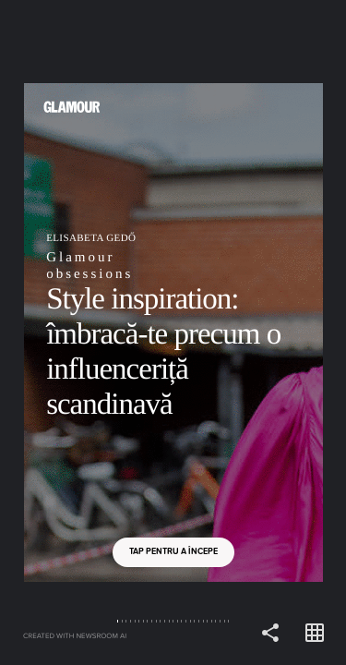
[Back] (86, 332)
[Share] (270, 633)
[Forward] (260, 332)
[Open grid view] (314, 633)
